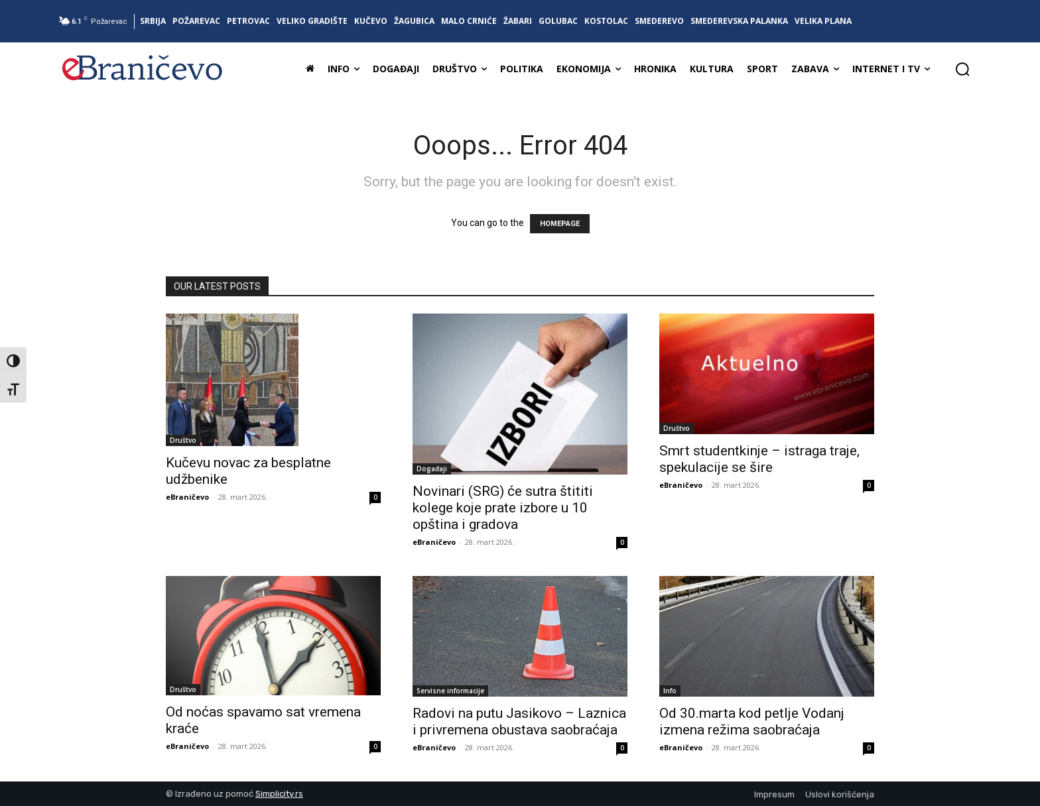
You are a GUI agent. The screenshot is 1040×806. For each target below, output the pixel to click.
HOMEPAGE (560, 223)
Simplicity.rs (279, 794)
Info (670, 690)
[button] (962, 69)
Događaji (432, 468)
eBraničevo (187, 497)
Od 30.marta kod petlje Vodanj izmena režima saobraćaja (751, 721)
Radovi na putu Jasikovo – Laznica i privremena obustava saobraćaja (519, 721)
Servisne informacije (450, 690)
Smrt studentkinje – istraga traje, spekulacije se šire (759, 459)
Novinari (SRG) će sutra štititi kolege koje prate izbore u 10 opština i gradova (503, 507)
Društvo (183, 440)
